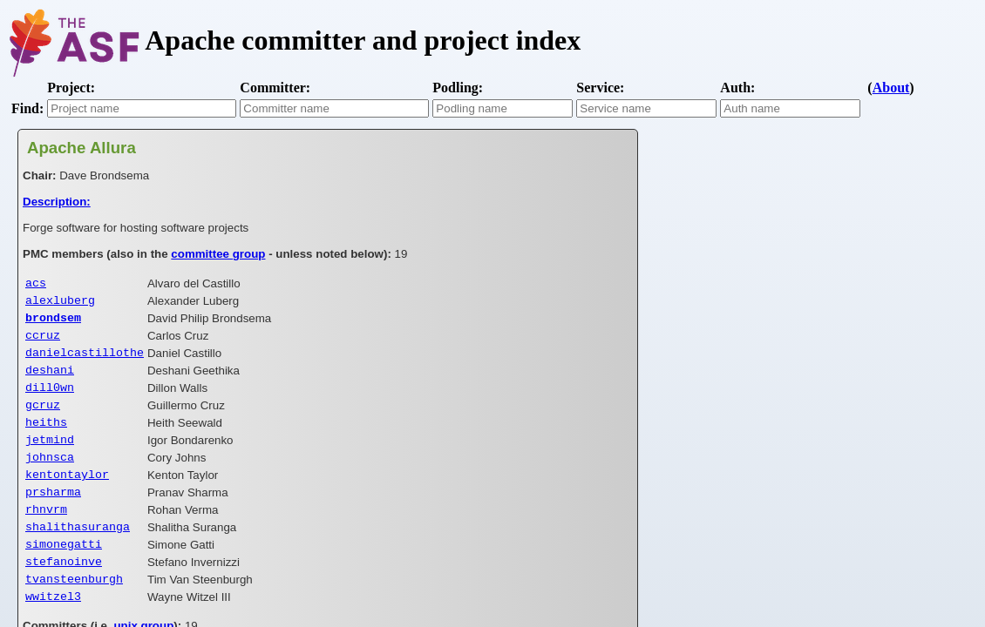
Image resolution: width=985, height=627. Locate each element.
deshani (49, 380)
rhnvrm (46, 533)
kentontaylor (67, 494)
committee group (218, 253)
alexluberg (60, 303)
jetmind (49, 456)
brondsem (53, 322)
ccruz (42, 341)
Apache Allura (81, 147)
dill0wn (49, 399)
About (891, 87)
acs (35, 284)
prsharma (53, 514)
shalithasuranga (77, 552)
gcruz (42, 418)
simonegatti (63, 571)
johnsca (49, 475)
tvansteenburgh (74, 609)
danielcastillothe (84, 360)
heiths (46, 437)
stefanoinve (63, 590)
